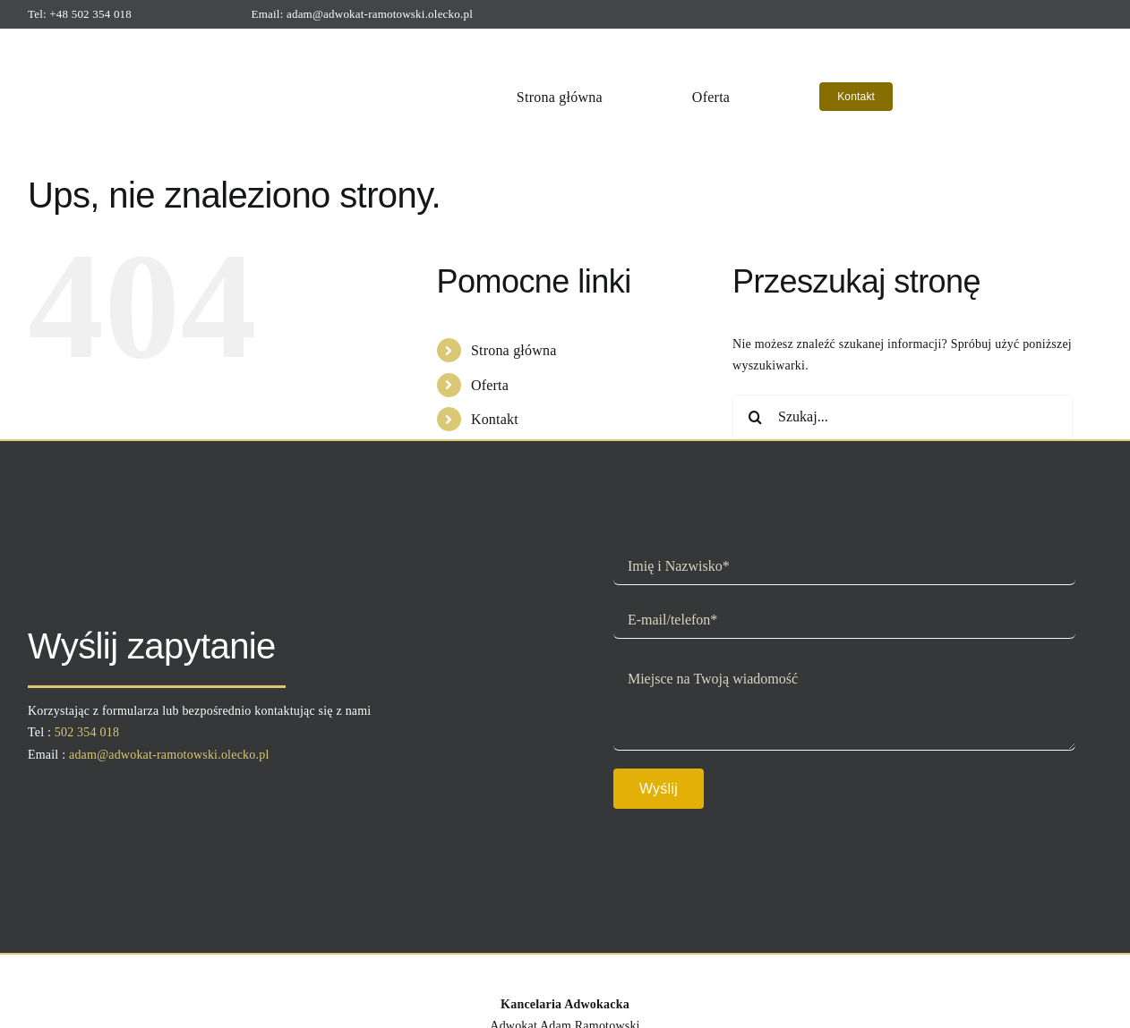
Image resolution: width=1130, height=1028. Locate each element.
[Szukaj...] (902, 417)
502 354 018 (87, 732)
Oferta (490, 385)
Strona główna (514, 350)
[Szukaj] (754, 417)
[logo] (146, 43)
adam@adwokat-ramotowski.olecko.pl (380, 14)
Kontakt (494, 419)
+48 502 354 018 (90, 14)
